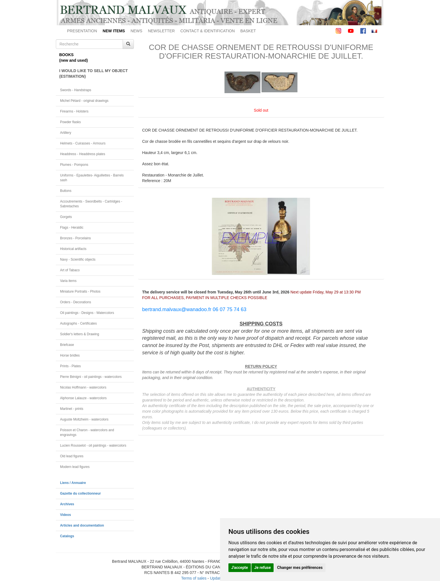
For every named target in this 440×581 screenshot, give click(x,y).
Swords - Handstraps (75, 90)
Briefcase (67, 345)
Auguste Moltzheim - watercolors (84, 419)
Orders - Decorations (75, 302)
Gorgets (66, 217)
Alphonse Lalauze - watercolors (83, 398)
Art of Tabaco (70, 270)
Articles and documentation (82, 525)
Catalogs (67, 536)
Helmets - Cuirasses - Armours (83, 143)
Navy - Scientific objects (77, 259)
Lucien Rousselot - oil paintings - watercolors (93, 445)
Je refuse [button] (262, 567)
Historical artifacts (73, 249)
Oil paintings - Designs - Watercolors (87, 313)
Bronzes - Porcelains (75, 238)
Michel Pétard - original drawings (84, 101)
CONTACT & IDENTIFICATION (207, 31)
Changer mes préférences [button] (300, 567)
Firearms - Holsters (74, 111)
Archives (67, 504)
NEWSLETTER (161, 31)
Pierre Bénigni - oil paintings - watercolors (91, 377)
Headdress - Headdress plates (82, 154)
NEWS (136, 31)
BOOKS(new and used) (73, 57)
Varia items (68, 281)
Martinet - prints (71, 409)
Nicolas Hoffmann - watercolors (83, 387)
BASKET (248, 31)
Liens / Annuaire (73, 483)
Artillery (65, 133)
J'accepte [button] (239, 567)
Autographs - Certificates (78, 323)
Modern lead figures (75, 467)
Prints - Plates (70, 366)
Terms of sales (193, 578)
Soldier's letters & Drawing (79, 334)
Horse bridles (70, 355)
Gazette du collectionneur (80, 493)
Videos (65, 515)
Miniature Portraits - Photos (80, 291)
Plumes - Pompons (74, 165)
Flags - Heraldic (71, 227)
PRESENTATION (82, 31)
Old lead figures (71, 456)
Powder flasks (70, 122)
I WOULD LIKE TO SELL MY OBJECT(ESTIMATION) (93, 73)
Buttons (65, 191)
